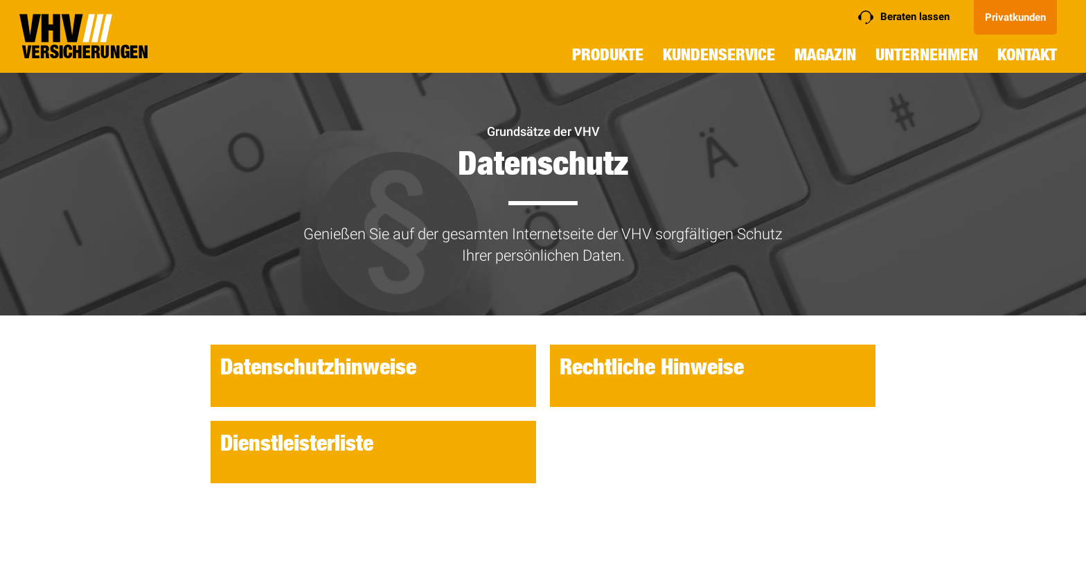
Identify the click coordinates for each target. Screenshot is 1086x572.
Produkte (607, 54)
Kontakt (1027, 54)
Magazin (825, 54)
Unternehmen (926, 54)
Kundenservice (719, 54)
